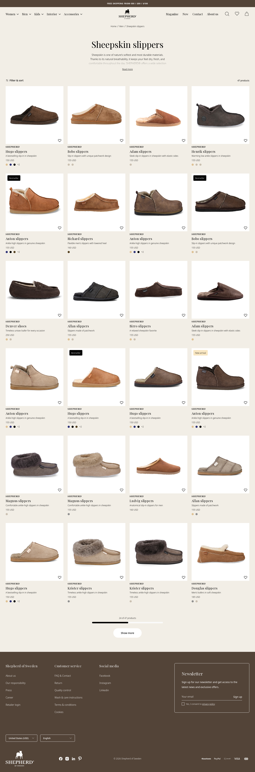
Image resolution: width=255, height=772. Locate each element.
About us (212, 14)
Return (58, 683)
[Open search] (227, 14)
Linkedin (104, 690)
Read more (127, 69)
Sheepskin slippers (135, 26)
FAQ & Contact (63, 675)
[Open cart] (247, 14)
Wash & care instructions (68, 697)
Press (9, 690)
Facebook (104, 675)
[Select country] (21, 738)
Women (10, 14)
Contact (197, 14)
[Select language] (57, 738)
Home (114, 26)
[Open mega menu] (17, 14)
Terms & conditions (65, 704)
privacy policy (208, 704)
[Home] (127, 14)
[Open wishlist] (237, 14)
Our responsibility (16, 683)
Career (9, 697)
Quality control (63, 690)
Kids (37, 14)
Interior (52, 14)
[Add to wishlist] (60, 140)
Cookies (59, 712)
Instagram (105, 683)
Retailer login (13, 704)
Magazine (172, 14)
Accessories (71, 14)
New (185, 14)
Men (25, 14)
